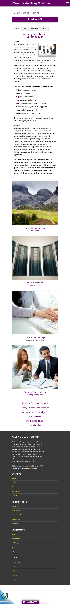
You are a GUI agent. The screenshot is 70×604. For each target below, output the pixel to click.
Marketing (15, 542)
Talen (13, 551)
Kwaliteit (14, 534)
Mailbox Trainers (17, 491)
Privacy (14, 566)
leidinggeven (16, 510)
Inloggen (14, 495)
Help (13, 570)
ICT (13, 547)
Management (16, 538)
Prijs (24, 29)
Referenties (34, 29)
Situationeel (15, 506)
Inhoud (16, 29)
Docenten (15, 575)
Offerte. (44, 29)
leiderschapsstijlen (17, 515)
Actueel (14, 478)
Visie (13, 487)
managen (15, 523)
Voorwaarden (16, 562)
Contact (14, 579)
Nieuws (14, 482)
